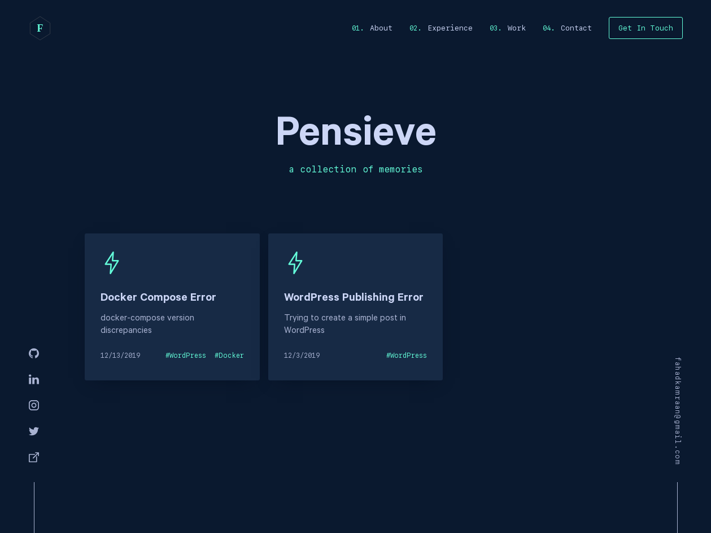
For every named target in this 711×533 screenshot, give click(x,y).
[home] (40, 28)
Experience (450, 28)
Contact (576, 28)
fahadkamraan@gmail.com (678, 411)
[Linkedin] (34, 380)
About (381, 28)
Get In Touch (645, 28)
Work (517, 28)
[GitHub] (34, 354)
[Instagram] (34, 406)
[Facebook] (34, 458)
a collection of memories (356, 169)
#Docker (229, 355)
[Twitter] (34, 432)
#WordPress (185, 355)
